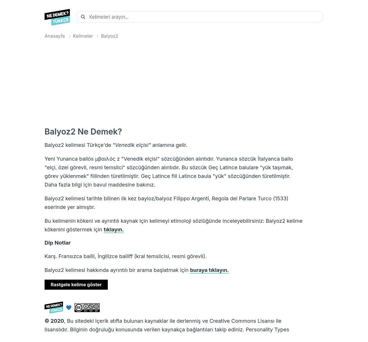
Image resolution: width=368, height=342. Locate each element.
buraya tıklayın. (209, 270)
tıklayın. (114, 229)
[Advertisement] (184, 81)
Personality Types (267, 329)
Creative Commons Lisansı (241, 321)
